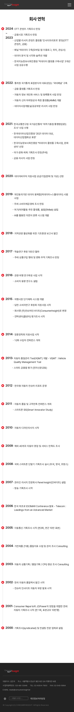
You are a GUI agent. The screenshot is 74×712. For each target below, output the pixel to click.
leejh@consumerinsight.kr (19, 690)
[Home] (12, 5)
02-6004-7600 (40, 685)
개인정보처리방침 (37, 698)
